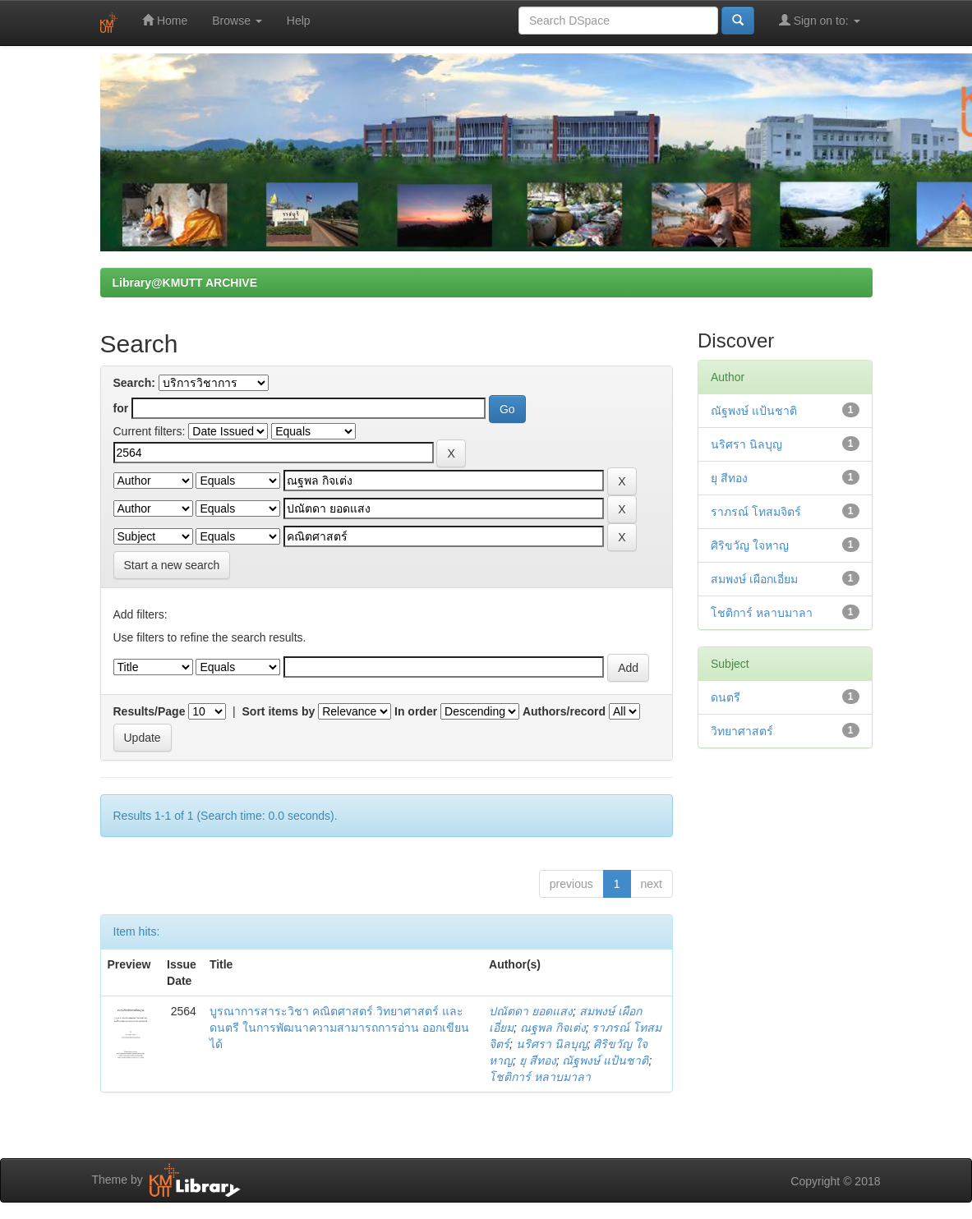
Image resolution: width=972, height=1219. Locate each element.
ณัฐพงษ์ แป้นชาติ (605, 1060)
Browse (237, 20)
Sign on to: (819, 20)
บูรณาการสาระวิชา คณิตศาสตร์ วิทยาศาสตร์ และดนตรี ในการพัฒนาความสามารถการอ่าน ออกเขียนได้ (339, 1028)
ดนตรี (725, 697)
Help (299, 20)
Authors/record (564, 711)
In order (415, 711)
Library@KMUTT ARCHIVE (185, 282)
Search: (134, 382)
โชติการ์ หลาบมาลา (540, 1076)
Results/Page (149, 711)
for (121, 408)
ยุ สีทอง (537, 1060)
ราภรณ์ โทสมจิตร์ (756, 511)
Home (164, 20)
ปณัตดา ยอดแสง (531, 1011)
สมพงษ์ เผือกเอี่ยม (754, 579)
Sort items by (279, 711)
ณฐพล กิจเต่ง (553, 1027)
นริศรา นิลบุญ (551, 1044)
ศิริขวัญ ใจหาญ (750, 545)
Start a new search (172, 565)
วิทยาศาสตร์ (742, 731)
